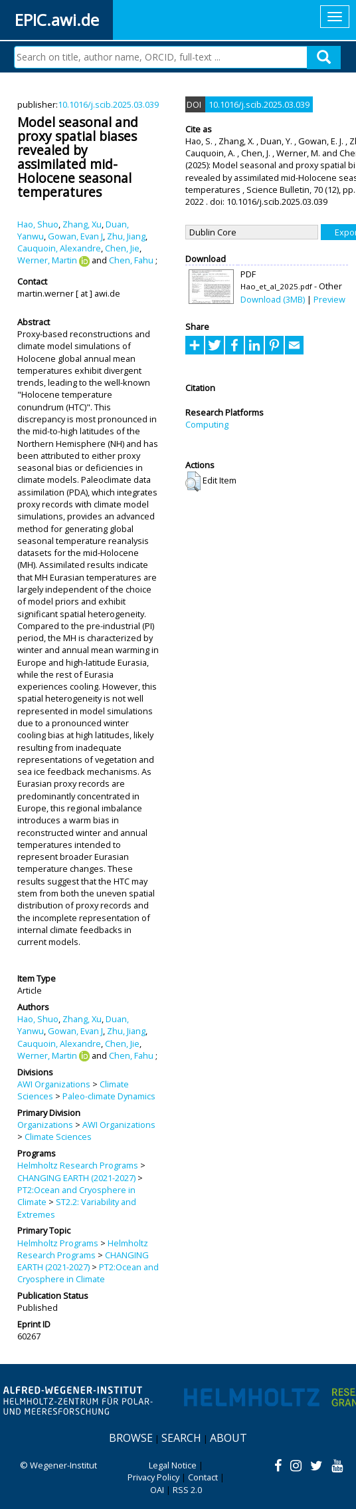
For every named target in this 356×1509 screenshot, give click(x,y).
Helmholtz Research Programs (77, 1165)
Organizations (45, 1125)
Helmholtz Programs (57, 1243)
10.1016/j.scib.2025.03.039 (108, 104)
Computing (206, 424)
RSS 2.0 (187, 1490)
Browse (131, 1438)
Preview (329, 299)
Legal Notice (173, 1465)
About (228, 1438)
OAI (157, 1490)
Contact (203, 1477)
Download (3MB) (272, 299)
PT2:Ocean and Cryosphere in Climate (88, 1273)
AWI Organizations (53, 1084)
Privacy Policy (153, 1477)
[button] (193, 481)
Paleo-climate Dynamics (108, 1096)
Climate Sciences (58, 1137)
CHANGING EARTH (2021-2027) (76, 1178)
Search (181, 1438)
